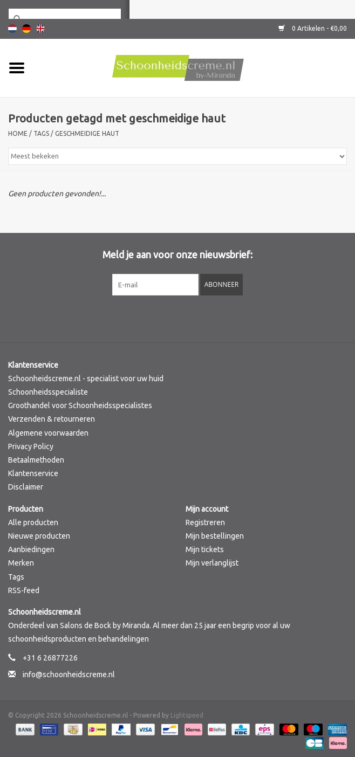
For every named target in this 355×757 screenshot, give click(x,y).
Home (18, 133)
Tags (41, 133)
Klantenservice (33, 473)
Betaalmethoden (36, 460)
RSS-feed (23, 590)
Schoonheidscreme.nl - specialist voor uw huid (85, 378)
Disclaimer (25, 487)
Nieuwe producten (39, 536)
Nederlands (12, 28)
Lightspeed (186, 715)
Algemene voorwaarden (48, 433)
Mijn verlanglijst (212, 563)
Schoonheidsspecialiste (48, 392)
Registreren (205, 522)
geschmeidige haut (87, 133)
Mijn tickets (205, 549)
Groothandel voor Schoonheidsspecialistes (80, 405)
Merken (21, 563)
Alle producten (33, 522)
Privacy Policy (30, 446)
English (40, 28)
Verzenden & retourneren (51, 419)
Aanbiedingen (31, 549)
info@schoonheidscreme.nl (69, 674)
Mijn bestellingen (215, 536)
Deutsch (26, 28)
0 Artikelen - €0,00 (312, 28)
